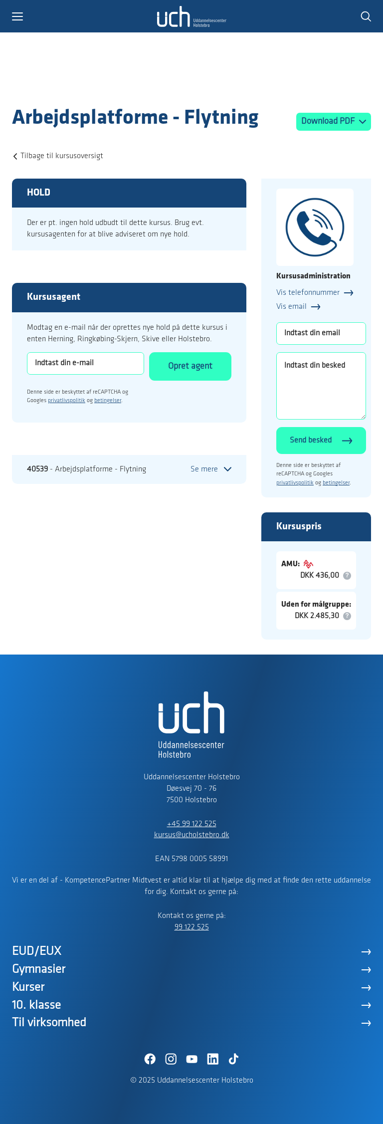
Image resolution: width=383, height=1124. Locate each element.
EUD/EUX (36, 951)
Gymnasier (38, 969)
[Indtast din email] (321, 333)
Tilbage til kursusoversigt (61, 156)
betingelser (107, 401)
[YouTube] (191, 1059)
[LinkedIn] (212, 1059)
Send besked (311, 441)
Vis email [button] (291, 307)
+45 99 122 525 (191, 824)
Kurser (28, 987)
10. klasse (36, 1005)
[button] (84, 16)
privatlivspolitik (66, 401)
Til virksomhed (49, 1023)
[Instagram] (171, 1059)
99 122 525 (192, 927)
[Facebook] (150, 1059)
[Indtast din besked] (321, 386)
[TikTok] (233, 1059)
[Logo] (70, 86)
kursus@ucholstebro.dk (191, 835)
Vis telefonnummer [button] (308, 293)
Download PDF (329, 121)
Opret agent (190, 366)
